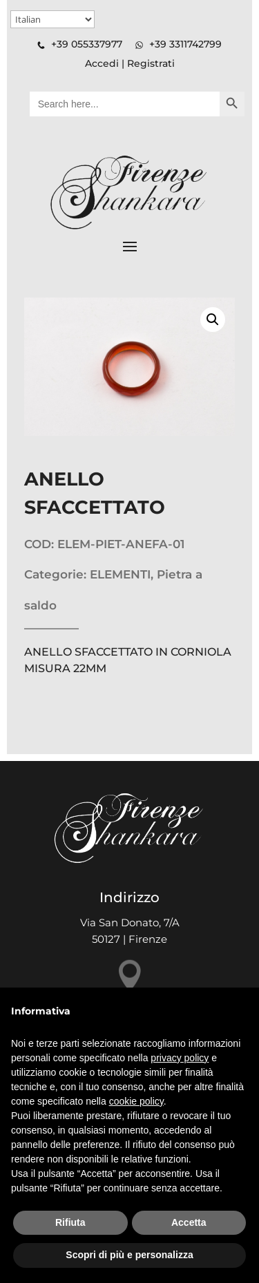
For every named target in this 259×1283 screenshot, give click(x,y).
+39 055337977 (86, 44)
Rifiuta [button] (70, 1222)
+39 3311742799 (185, 44)
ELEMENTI (120, 574)
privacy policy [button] (180, 1057)
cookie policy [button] (136, 1101)
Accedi (102, 63)
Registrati (151, 63)
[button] (212, 319)
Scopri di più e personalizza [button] (129, 1254)
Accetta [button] (189, 1222)
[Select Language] (52, 19)
